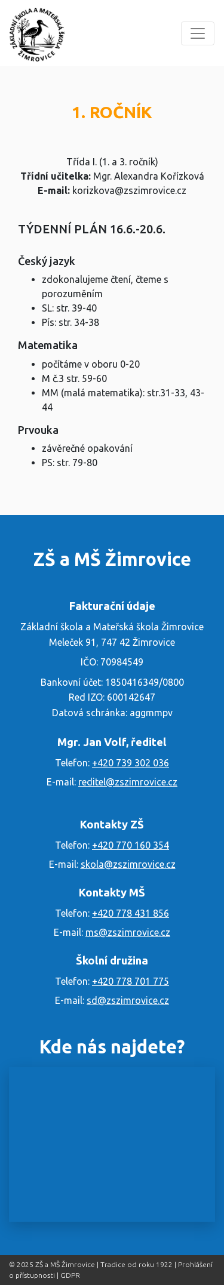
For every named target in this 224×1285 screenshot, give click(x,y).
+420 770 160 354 (130, 845)
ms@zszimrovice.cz (127, 932)
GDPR (70, 1275)
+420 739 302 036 (130, 762)
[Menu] (197, 33)
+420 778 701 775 (130, 981)
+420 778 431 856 (130, 913)
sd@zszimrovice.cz (128, 1000)
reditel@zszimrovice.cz (127, 781)
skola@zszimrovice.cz (128, 864)
